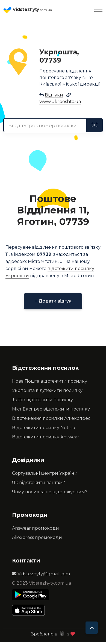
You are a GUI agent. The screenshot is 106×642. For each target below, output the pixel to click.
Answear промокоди (35, 528)
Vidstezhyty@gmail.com (41, 573)
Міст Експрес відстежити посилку (51, 409)
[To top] (92, 628)
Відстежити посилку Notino (43, 427)
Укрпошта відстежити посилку (47, 390)
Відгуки (54, 95)
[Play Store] (30, 594)
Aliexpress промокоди (37, 537)
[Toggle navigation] (98, 10)
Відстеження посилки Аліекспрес (51, 418)
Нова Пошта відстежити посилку (49, 381)
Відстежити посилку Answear (45, 436)
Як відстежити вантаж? (38, 482)
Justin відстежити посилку (42, 399)
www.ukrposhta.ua (60, 101)
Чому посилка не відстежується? (49, 491)
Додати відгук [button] (53, 301)
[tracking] (94, 125)
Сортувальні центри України (45, 473)
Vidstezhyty (27, 10)
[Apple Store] (30, 610)
